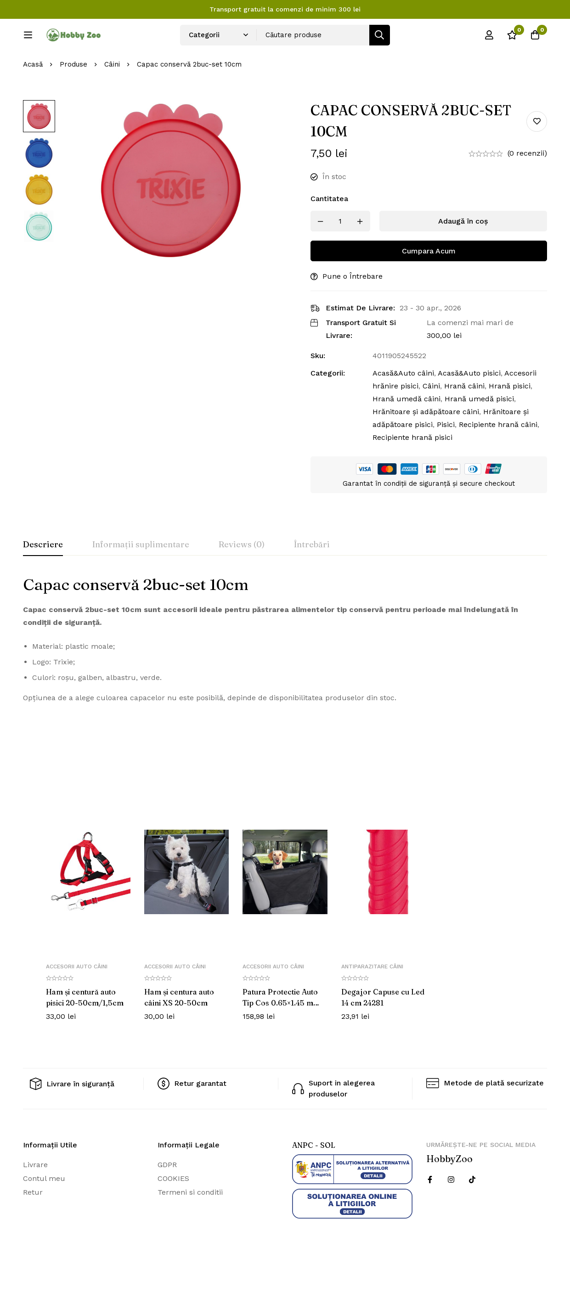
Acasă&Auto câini (403, 403)
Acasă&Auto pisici (469, 403)
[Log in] (489, 38)
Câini (112, 95)
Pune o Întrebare (352, 307)
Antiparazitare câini (372, 997)
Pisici (446, 455)
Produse (73, 95)
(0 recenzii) (527, 184)
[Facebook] (430, 1210)
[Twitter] (472, 1210)
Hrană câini (464, 416)
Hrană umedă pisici (479, 429)
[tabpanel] (285, 670)
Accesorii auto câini (76, 997)
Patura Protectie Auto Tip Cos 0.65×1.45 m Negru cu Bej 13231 (280, 1033)
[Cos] (535, 38)
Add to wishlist (536, 151)
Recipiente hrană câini (498, 455)
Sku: (317, 386)
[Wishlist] (512, 38)
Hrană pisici (509, 416)
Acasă (33, 95)
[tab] (43, 576)
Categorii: (327, 403)
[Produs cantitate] (340, 252)
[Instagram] (451, 1210)
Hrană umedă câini (406, 429)
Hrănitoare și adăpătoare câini (425, 442)
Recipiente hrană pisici (412, 468)
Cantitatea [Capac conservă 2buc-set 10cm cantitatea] (329, 229)
